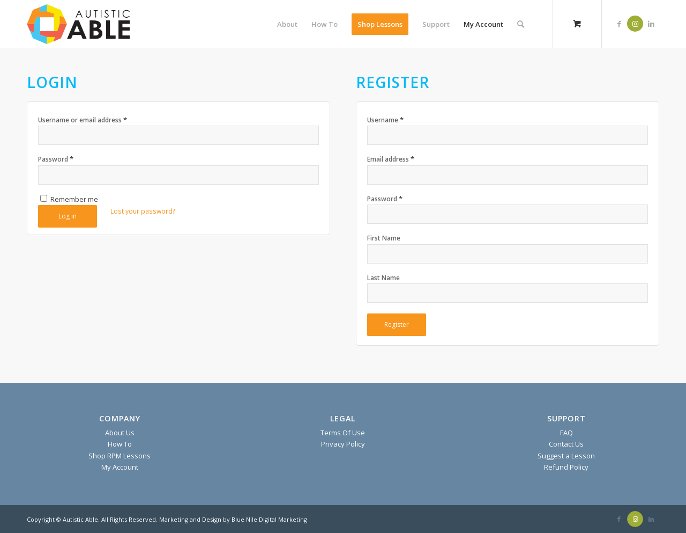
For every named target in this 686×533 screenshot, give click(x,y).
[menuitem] (287, 24)
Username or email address (82, 120)
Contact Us (566, 444)
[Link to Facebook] (619, 24)
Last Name (383, 277)
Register (396, 324)
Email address (390, 159)
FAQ (566, 432)
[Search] (520, 24)
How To (120, 444)
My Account (119, 467)
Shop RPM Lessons (119, 456)
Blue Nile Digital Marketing (269, 519)
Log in (67, 216)
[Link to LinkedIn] (651, 24)
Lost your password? (142, 211)
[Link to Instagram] (635, 24)
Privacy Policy (343, 444)
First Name (383, 238)
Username (385, 120)
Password (55, 159)
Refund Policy (566, 467)
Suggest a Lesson (566, 456)
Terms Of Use (342, 432)
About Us (120, 432)
